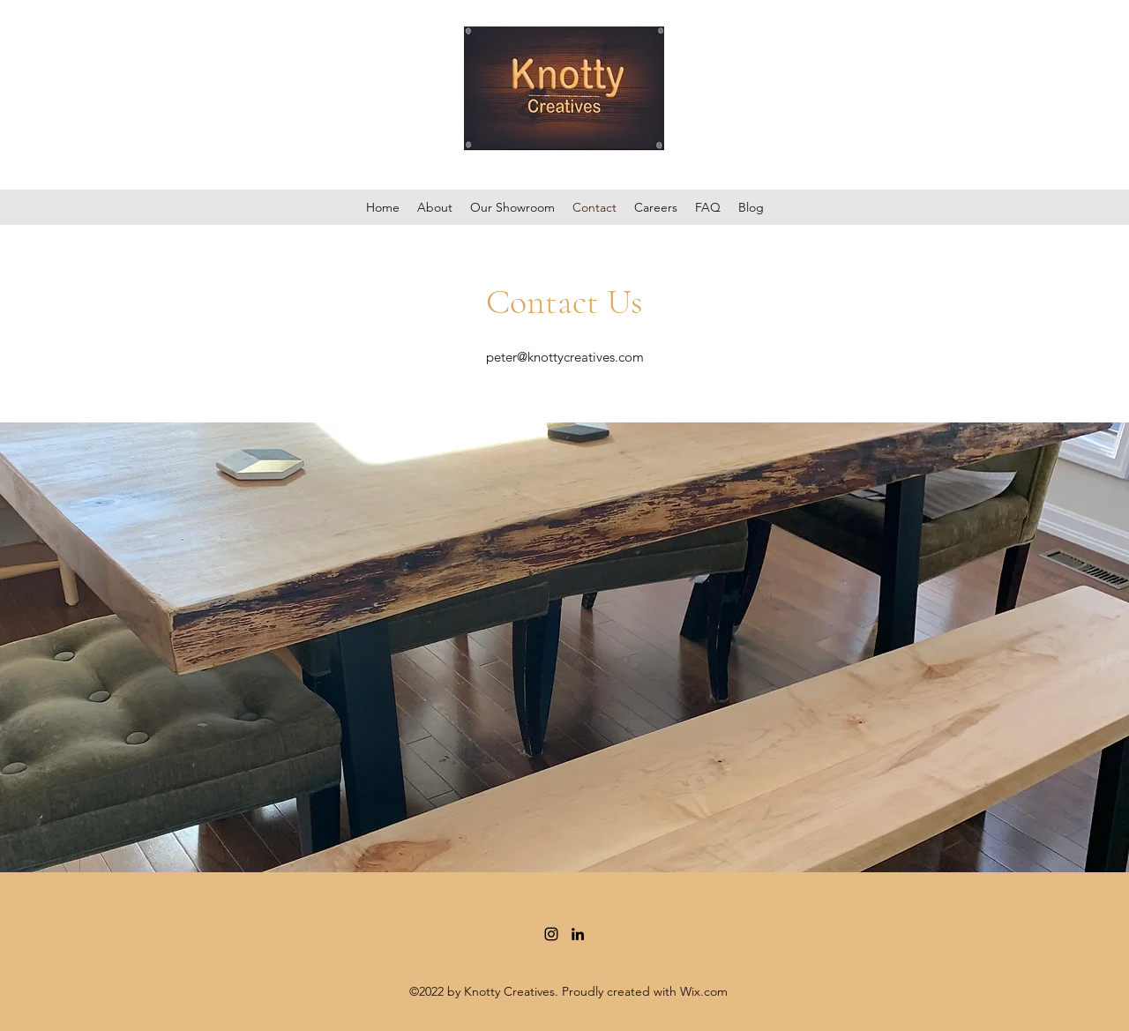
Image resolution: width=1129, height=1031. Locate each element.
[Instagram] (551, 934)
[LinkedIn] (578, 934)
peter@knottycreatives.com (565, 356)
